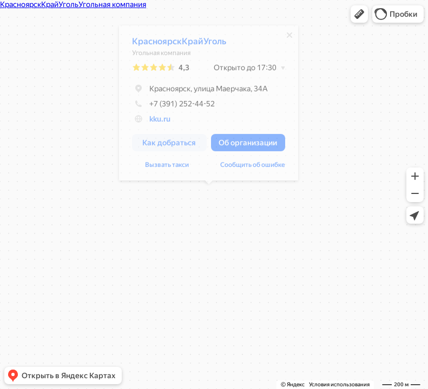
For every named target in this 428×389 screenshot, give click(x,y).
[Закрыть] (289, 37)
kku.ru (159, 121)
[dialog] (208, 105)
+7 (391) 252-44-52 (173, 106)
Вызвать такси (167, 167)
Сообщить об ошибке (252, 167)
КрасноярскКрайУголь (179, 44)
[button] (359, 14)
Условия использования (339, 384)
